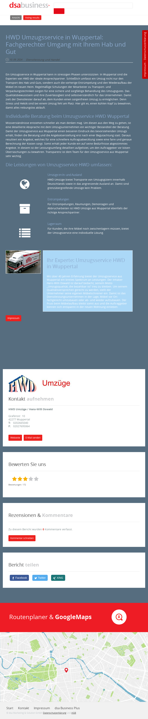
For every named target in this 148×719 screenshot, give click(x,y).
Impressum (144, 70)
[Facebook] (19, 578)
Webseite (15, 437)
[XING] (58, 578)
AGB (73, 712)
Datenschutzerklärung (144, 46)
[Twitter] (40, 578)
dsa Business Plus (67, 708)
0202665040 (20, 423)
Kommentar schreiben (22, 538)
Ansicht (17, 17)
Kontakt (23, 708)
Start (9, 708)
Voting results (32, 17)
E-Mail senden (33, 437)
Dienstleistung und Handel (43, 59)
